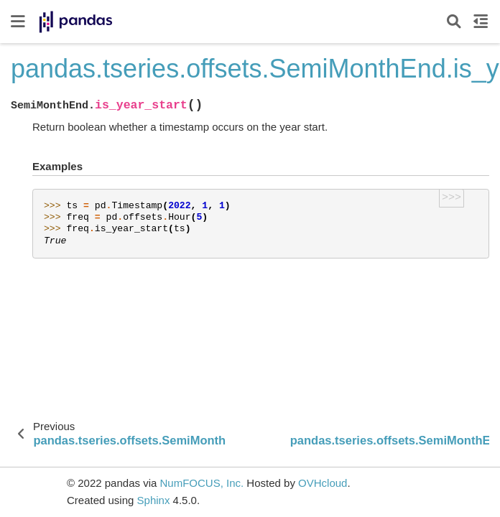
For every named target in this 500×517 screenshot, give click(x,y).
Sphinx (153, 500)
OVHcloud (322, 483)
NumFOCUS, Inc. (201, 483)
